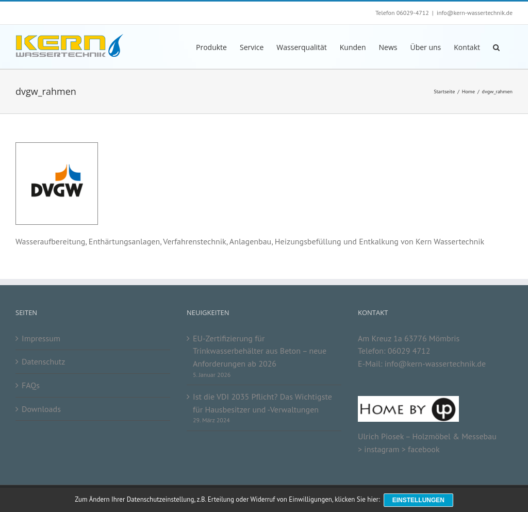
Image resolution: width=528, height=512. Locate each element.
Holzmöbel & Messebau (454, 436)
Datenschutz (43, 361)
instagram (381, 449)
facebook (423, 449)
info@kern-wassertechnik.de (475, 12)
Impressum (41, 338)
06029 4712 (409, 350)
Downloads (41, 409)
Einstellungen (419, 500)
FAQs (31, 385)
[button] (496, 47)
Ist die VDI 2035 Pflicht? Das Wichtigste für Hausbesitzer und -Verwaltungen (262, 403)
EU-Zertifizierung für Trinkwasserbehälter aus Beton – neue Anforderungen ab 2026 (259, 351)
